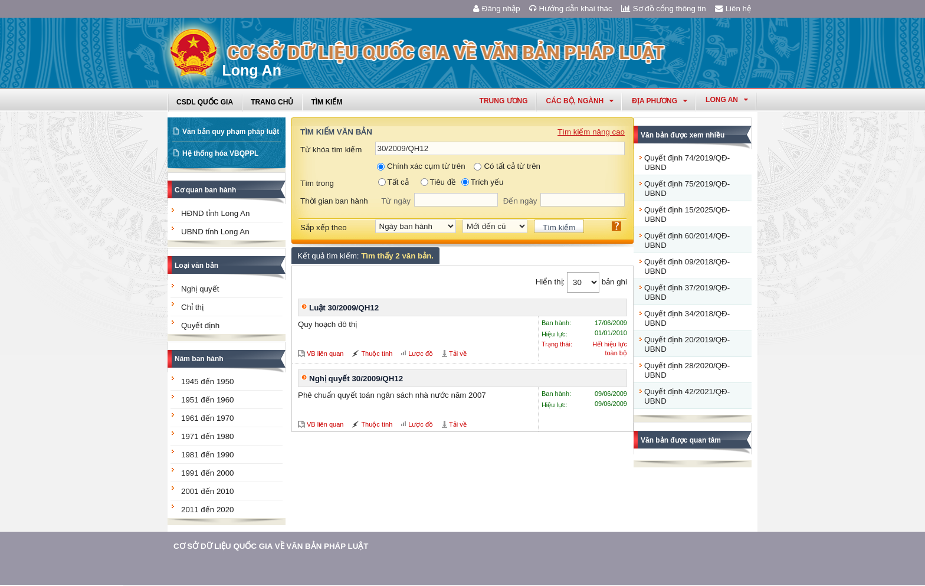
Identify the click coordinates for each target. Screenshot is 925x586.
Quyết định (200, 325)
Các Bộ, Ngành (580, 101)
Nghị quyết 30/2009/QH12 (356, 378)
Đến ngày (520, 201)
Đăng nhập (496, 8)
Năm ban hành (199, 359)
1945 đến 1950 (207, 381)
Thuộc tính (376, 353)
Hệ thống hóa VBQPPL (220, 153)
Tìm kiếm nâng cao (591, 131)
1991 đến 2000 (207, 473)
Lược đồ (420, 353)
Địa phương (659, 101)
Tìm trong (317, 183)
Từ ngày (396, 201)
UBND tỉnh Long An (215, 231)
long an (727, 100)
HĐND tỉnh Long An (215, 213)
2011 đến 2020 (207, 509)
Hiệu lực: (555, 334)
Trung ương (504, 101)
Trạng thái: (557, 344)
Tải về (458, 353)
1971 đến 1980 (207, 436)
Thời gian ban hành (334, 201)
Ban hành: (556, 322)
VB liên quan (325, 353)
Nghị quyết (200, 288)
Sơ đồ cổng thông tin (663, 8)
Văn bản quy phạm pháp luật (230, 131)
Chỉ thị (192, 307)
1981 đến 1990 (207, 454)
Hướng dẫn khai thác (570, 8)
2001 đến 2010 (207, 491)
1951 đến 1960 (207, 399)
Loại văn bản (196, 265)
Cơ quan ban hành (205, 190)
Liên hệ (733, 8)
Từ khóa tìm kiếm (331, 149)
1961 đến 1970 (207, 418)
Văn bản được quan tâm (681, 440)
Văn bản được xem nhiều (682, 135)
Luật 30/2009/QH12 (344, 307)
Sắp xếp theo (323, 227)
